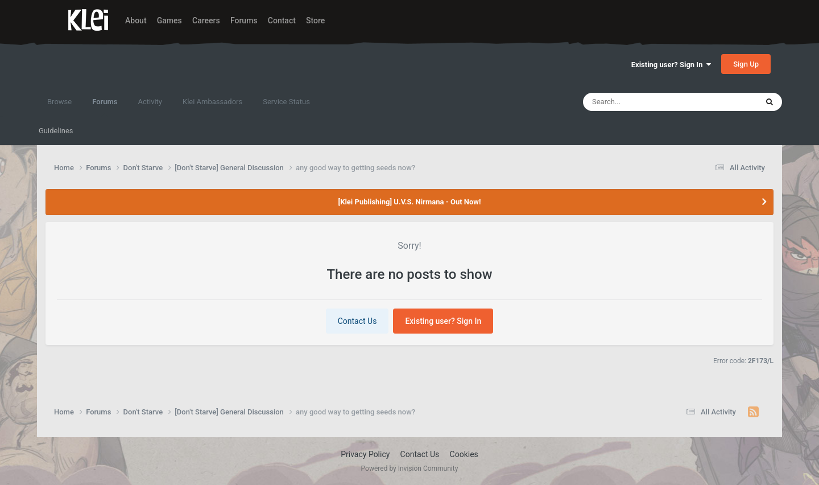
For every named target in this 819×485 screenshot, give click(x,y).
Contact (282, 20)
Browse (59, 101)
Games (169, 20)
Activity (150, 101)
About (136, 20)
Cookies (464, 454)
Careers (206, 20)
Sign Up (746, 64)
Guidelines (56, 130)
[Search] (643, 102)
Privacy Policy (365, 454)
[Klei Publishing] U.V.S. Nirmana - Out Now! (409, 202)
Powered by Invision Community (409, 468)
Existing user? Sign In (671, 64)
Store (315, 20)
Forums (244, 20)
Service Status (286, 101)
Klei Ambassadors (212, 101)
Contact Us (357, 321)
